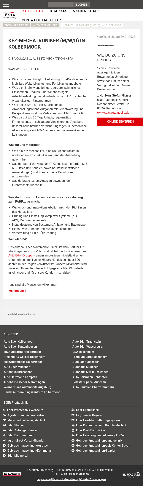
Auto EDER (11, 334)
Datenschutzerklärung (65, 479)
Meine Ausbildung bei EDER (41, 20)
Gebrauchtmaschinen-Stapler (95, 450)
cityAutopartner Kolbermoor (22, 352)
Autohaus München (85, 367)
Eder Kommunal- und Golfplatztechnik (101, 425)
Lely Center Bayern (89, 415)
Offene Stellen (33, 11)
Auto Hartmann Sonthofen (90, 377)
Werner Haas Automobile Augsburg (27, 387)
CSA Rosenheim (83, 352)
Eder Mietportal (17, 456)
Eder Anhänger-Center (22, 430)
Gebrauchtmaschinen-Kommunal (29, 450)
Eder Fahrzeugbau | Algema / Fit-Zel (100, 435)
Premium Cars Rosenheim (89, 357)
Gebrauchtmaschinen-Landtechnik (99, 440)
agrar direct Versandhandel (25, 440)
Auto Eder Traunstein (86, 342)
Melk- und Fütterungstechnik (26, 420)
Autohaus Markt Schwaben (90, 372)
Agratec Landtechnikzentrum (26, 415)
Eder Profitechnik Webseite (25, 410)
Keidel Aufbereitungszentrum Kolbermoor (32, 392)
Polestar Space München (89, 382)
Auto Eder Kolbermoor (19, 342)
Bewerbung (58, 11)
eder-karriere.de (16, 25)
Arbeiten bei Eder (85, 11)
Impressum (44, 479)
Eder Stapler (15, 425)
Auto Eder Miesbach (85, 362)
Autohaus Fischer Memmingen (24, 382)
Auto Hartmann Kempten (20, 377)
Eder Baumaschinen (20, 435)
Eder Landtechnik (87, 410)
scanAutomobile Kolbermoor (23, 362)
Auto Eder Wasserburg (87, 347)
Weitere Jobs (17, 291)
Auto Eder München (17, 367)
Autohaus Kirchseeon (18, 372)
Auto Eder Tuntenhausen (20, 347)
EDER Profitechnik (16, 403)
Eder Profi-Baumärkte (90, 430)
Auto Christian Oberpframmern (93, 387)
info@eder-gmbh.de (77, 473)
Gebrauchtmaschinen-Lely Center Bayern (103, 445)
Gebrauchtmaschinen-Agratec (27, 445)
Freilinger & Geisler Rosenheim (24, 357)
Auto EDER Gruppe (45, 25)
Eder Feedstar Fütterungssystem (98, 420)
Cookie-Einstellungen (93, 479)
